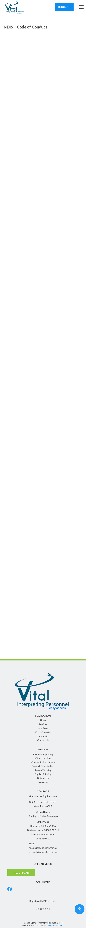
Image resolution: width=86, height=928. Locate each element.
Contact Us (43, 740)
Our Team (43, 728)
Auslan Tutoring (43, 770)
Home (43, 720)
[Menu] (81, 7)
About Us (43, 736)
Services (43, 724)
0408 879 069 (51, 830)
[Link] (14, 7)
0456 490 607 (43, 838)
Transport (43, 782)
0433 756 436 (48, 826)
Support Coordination (43, 766)
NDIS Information (43, 732)
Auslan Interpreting (43, 754)
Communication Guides (43, 762)
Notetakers (43, 778)
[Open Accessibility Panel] (79, 909)
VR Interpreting (43, 758)
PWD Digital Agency (54, 925)
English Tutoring (43, 774)
